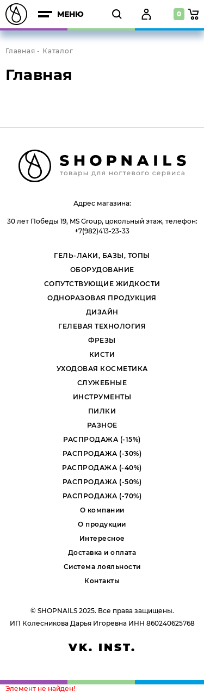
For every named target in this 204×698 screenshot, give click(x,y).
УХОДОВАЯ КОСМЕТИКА (102, 369)
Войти (145, 14)
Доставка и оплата (102, 552)
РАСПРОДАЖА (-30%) (102, 453)
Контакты (102, 581)
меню (61, 14)
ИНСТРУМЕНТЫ (102, 397)
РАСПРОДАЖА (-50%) (102, 482)
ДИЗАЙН (102, 312)
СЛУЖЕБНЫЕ (102, 383)
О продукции (102, 524)
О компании (102, 510)
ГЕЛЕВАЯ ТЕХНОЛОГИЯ (102, 326)
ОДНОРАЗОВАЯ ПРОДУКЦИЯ (102, 298)
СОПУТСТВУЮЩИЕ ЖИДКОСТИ (102, 284)
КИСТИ (102, 354)
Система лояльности (102, 567)
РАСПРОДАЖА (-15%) (102, 439)
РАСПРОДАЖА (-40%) (102, 468)
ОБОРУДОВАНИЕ (102, 269)
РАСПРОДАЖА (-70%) (102, 496)
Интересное (102, 538)
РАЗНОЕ (102, 425)
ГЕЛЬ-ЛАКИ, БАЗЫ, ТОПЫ (102, 255)
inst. (117, 647)
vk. (81, 647)
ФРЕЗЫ (102, 340)
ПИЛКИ (102, 411)
